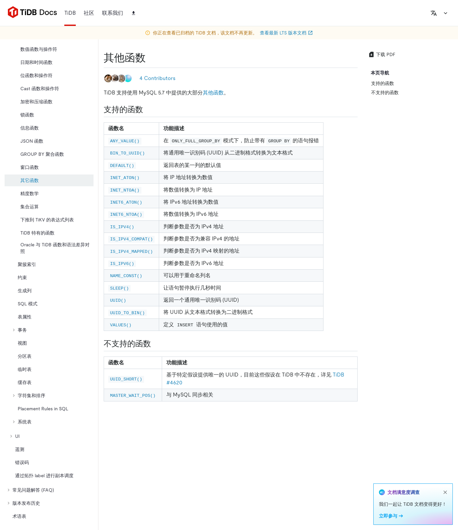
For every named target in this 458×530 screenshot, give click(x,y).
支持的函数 (382, 83)
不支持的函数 (385, 92)
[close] (445, 492)
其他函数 (213, 93)
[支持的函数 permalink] (148, 109)
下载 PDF (381, 54)
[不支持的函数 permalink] (156, 344)
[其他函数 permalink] (151, 57)
